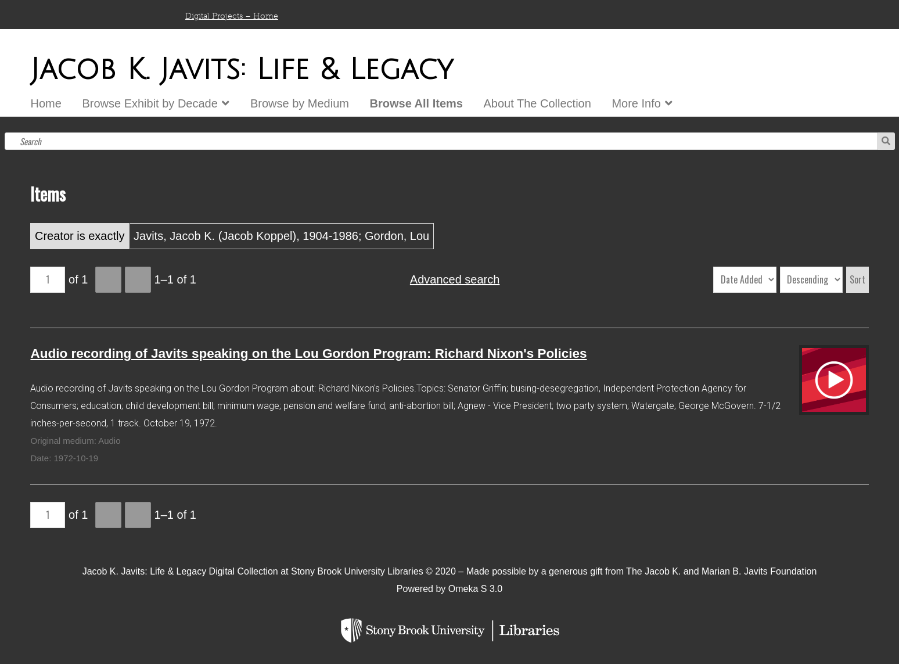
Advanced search (455, 279)
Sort (857, 279)
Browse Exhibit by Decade (149, 103)
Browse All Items (416, 103)
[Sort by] (744, 280)
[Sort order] (811, 280)
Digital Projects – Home (231, 16)
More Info (636, 103)
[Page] (47, 280)
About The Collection (537, 103)
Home (45, 103)
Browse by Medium (299, 103)
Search (886, 141)
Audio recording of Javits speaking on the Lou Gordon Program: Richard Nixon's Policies (308, 353)
